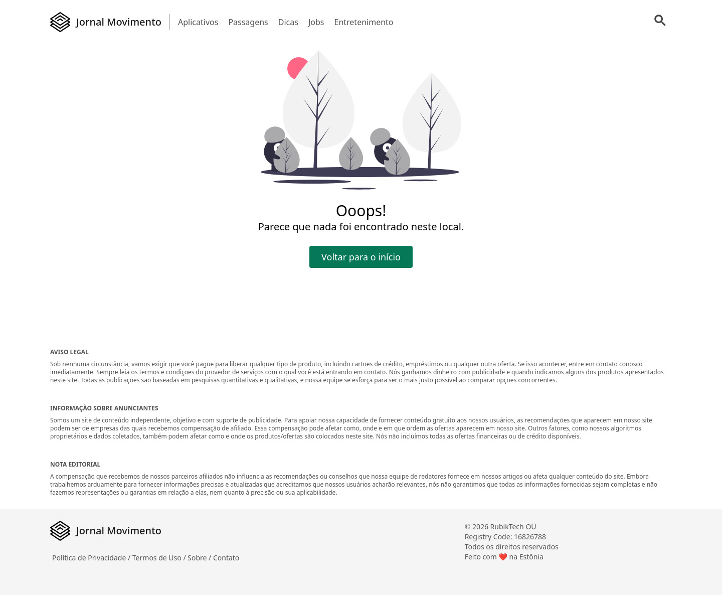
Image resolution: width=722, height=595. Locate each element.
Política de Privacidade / (92, 557)
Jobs (316, 22)
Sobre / (200, 557)
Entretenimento (363, 22)
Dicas (288, 22)
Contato (226, 557)
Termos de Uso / (160, 557)
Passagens (248, 22)
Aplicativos (198, 22)
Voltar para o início (361, 257)
